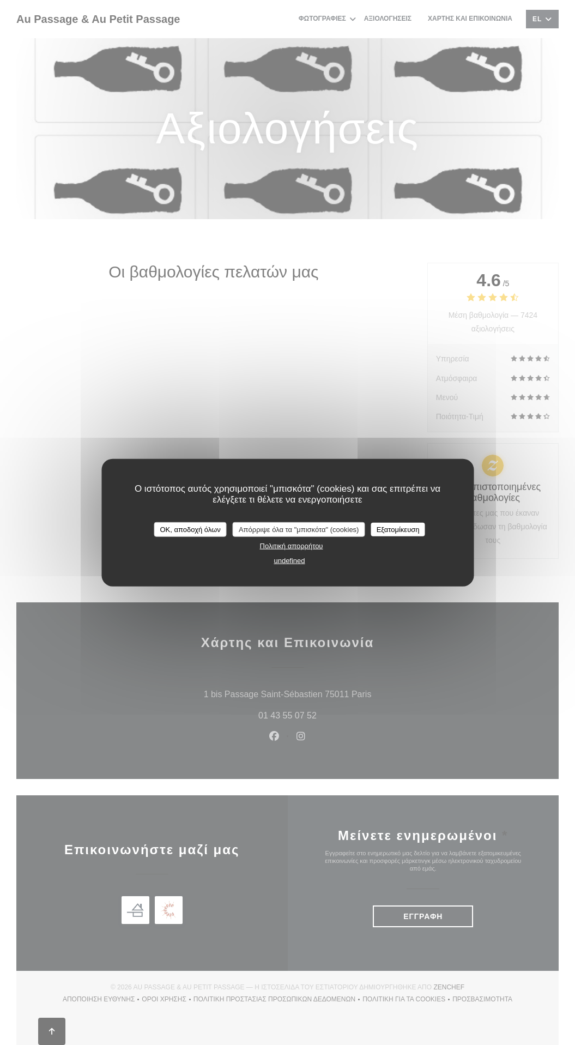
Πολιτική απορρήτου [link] (291, 546)
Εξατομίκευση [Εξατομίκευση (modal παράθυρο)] (398, 529)
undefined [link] (289, 561)
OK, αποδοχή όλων (190, 529)
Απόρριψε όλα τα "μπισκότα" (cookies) (299, 529)
